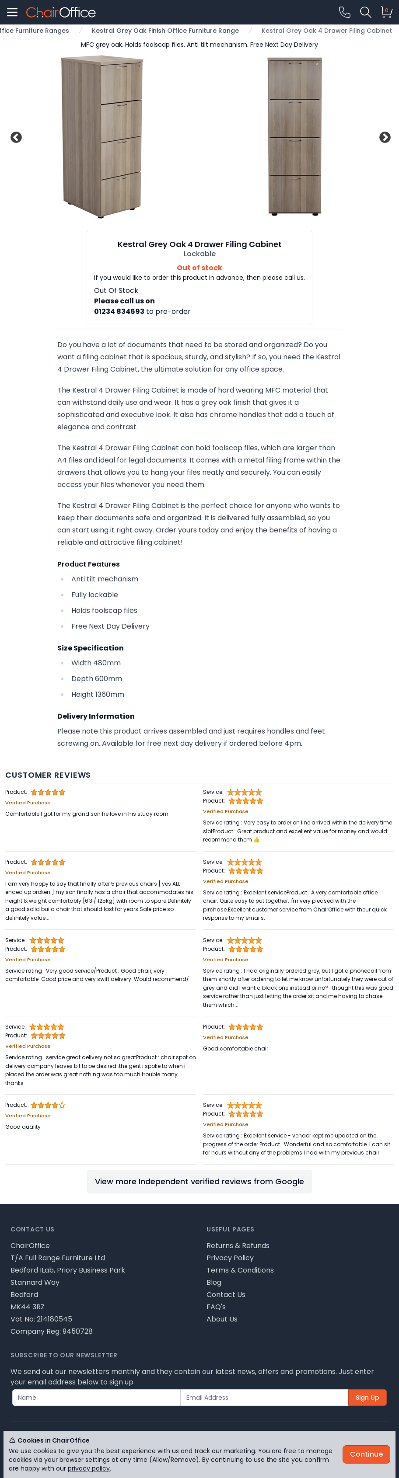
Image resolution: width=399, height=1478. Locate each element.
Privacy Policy (230, 1258)
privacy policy (89, 1468)
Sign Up (367, 1397)
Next (383, 136)
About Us (222, 1319)
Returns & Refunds (238, 1246)
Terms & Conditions (240, 1270)
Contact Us (225, 1295)
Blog (213, 1282)
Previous (15, 136)
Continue (366, 1454)
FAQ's (216, 1307)
